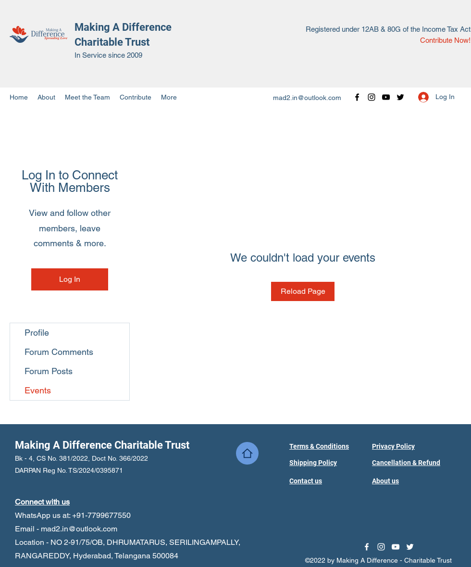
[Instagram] (371, 97)
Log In (69, 279)
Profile (37, 333)
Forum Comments (59, 352)
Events (38, 390)
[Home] (247, 453)
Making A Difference (123, 27)
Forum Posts (49, 371)
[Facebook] (357, 97)
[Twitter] (400, 97)
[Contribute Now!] (445, 41)
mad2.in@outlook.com (307, 97)
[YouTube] (386, 97)
